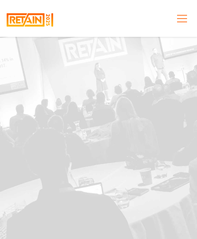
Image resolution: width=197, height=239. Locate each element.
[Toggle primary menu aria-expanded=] (182, 19)
